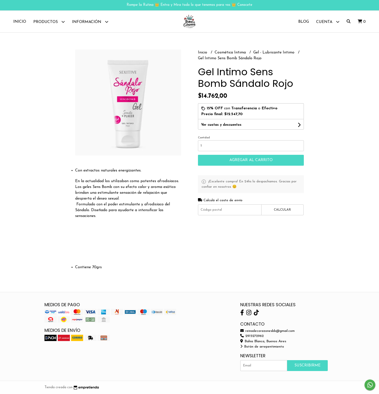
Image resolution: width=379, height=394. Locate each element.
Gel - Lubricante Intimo (274, 52)
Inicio (19, 22)
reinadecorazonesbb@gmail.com (267, 331)
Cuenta (327, 22)
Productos (49, 22)
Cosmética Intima (231, 52)
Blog (303, 22)
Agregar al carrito (251, 160)
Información (90, 22)
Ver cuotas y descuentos (221, 125)
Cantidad (204, 137)
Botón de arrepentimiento (262, 347)
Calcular (282, 209)
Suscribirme (307, 365)
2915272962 (252, 336)
